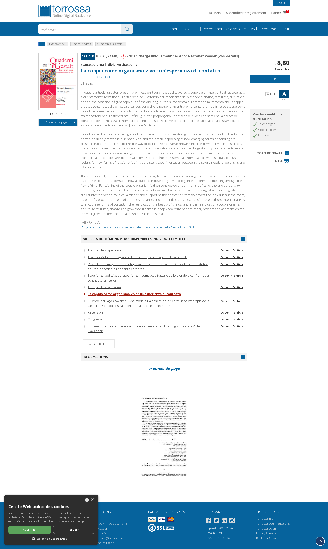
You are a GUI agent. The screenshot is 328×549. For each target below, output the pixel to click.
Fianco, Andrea (92, 64)
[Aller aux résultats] (127, 29)
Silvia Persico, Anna (122, 64)
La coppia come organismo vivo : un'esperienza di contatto (150, 70)
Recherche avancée (182, 28)
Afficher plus (98, 344)
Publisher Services (268, 538)
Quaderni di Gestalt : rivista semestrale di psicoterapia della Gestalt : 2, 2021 (138, 227)
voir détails (228, 56)
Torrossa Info (265, 519)
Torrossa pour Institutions (273, 523)
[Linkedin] (224, 521)
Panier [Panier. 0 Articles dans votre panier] (279, 13)
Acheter (270, 79)
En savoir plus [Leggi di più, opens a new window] (79, 521)
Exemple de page (61, 122)
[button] (273, 153)
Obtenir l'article (231, 250)
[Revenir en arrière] (41, 44)
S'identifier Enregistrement (246, 13)
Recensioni (95, 312)
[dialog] (51, 520)
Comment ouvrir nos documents (106, 523)
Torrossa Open (266, 528)
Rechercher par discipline (224, 28)
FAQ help (214, 13)
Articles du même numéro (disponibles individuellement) (134, 239)
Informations (95, 357)
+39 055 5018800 (102, 543)
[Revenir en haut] (320, 541)
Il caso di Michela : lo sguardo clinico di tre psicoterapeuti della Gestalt (137, 257)
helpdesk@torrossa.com (109, 538)
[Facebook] (208, 521)
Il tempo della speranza (104, 250)
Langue (281, 3)
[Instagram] (232, 521)
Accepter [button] (29, 529)
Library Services (266, 533)
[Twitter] (216, 521)
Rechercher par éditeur (270, 28)
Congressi (95, 319)
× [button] (92, 499)
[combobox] (85, 29)
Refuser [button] (73, 529)
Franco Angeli (100, 77)
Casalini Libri (213, 533)
